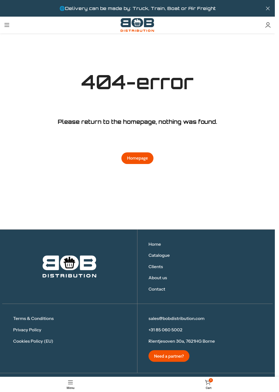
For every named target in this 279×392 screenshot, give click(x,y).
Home (154, 244)
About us (157, 277)
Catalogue (159, 255)
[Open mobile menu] (6, 24)
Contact (156, 289)
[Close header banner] (268, 8)
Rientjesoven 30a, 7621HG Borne (181, 341)
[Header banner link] (137, 8)
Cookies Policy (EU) (33, 341)
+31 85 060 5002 (165, 329)
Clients (155, 266)
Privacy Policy (27, 329)
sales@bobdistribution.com (176, 318)
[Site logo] (137, 24)
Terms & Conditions (33, 318)
